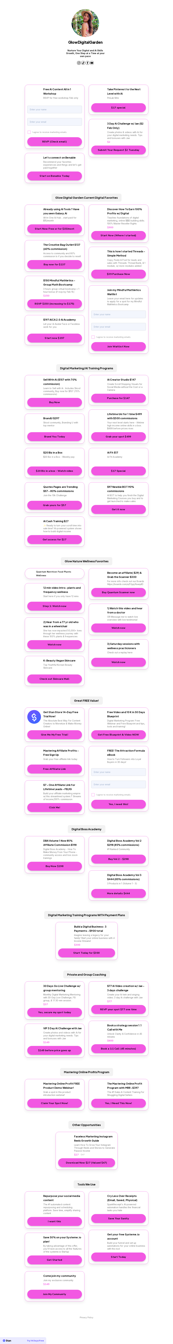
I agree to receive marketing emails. (49, 128)
